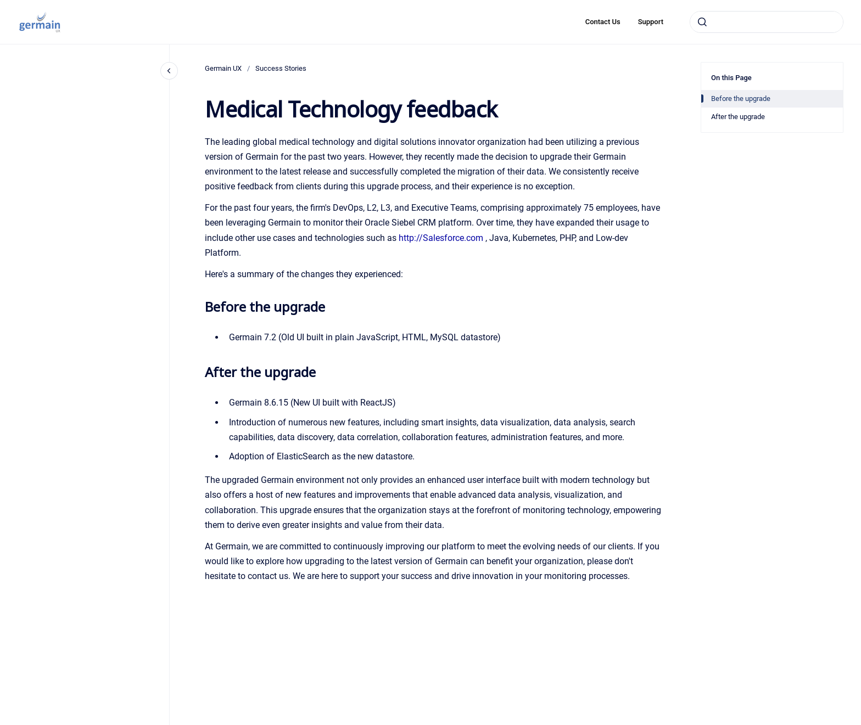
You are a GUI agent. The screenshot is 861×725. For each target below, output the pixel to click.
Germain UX (223, 68)
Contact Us (602, 22)
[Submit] (702, 22)
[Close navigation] (169, 71)
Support (650, 22)
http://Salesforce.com (441, 238)
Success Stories (280, 68)
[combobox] (766, 22)
